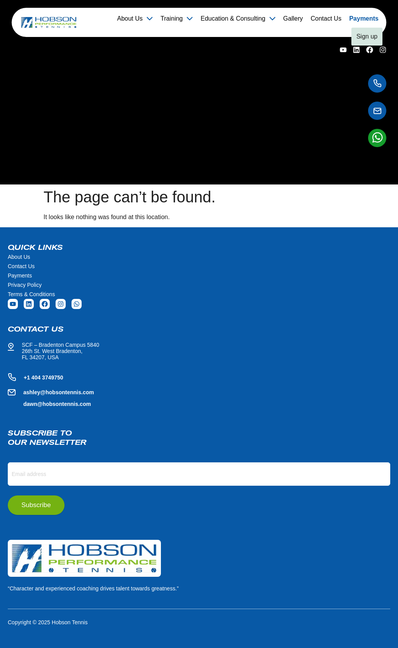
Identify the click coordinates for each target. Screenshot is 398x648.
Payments (364, 18)
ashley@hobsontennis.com (58, 392)
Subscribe (36, 505)
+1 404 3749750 (43, 377)
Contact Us (326, 18)
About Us (135, 18)
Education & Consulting (238, 18)
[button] (135, 19)
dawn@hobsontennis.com (57, 404)
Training (177, 18)
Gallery (293, 18)
